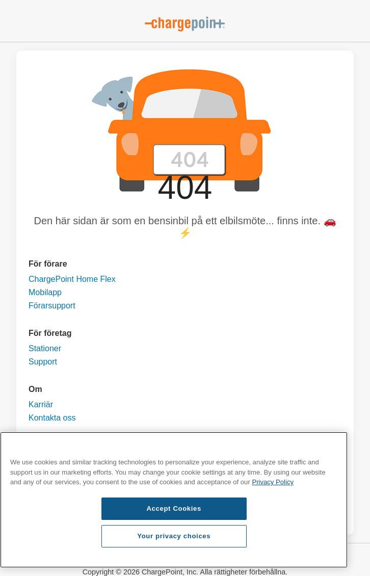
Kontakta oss (52, 417)
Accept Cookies (173, 508)
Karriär (41, 404)
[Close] (335, 447)
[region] (174, 500)
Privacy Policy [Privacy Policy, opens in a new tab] (273, 482)
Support (43, 361)
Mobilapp (45, 292)
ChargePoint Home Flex (72, 279)
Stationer (45, 348)
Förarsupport (52, 305)
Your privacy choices (173, 536)
